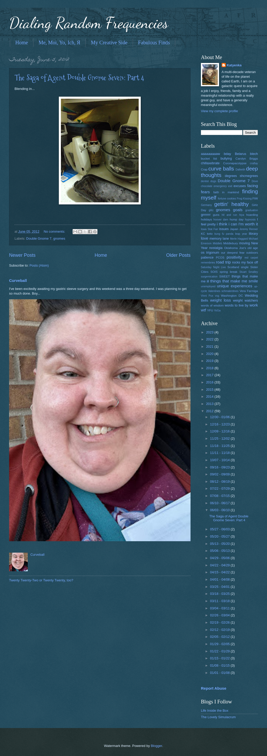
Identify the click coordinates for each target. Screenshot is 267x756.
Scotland (233, 267)
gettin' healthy (231, 204)
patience (207, 257)
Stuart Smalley (248, 271)
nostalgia (216, 248)
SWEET (224, 276)
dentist (205, 181)
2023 (210, 332)
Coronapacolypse (235, 163)
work (253, 305)
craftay (254, 163)
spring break (228, 271)
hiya (241, 214)
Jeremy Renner (248, 229)
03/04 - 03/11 (220, 608)
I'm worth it (248, 224)
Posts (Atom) (39, 265)
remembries (208, 262)
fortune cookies (227, 198)
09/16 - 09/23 (220, 467)
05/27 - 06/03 (220, 529)
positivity (234, 257)
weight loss (220, 300)
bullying (226, 158)
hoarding (252, 214)
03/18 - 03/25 (220, 594)
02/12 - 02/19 (220, 630)
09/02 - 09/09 (220, 474)
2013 (210, 404)
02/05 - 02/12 (220, 637)
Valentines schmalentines (223, 291)
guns (216, 214)
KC (203, 233)
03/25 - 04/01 (220, 587)
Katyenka (234, 65)
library (253, 234)
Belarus (240, 154)
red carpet (251, 257)
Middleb (217, 243)
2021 (210, 346)
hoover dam (220, 219)
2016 (210, 382)
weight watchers (245, 300)
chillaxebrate (210, 163)
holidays (206, 219)
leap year (241, 233)
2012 (210, 411)
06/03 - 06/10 (220, 510)
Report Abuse (213, 688)
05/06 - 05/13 (220, 551)
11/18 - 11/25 (220, 446)
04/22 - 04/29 (220, 565)
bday (227, 154)
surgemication (209, 276)
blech (254, 154)
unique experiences (234, 286)
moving (244, 243)
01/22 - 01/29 (220, 651)
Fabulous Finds (154, 42)
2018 (210, 368)
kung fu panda (223, 233)
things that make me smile (234, 281)
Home (21, 42)
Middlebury (230, 243)
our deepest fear (232, 252)
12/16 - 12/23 (220, 424)
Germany (206, 205)
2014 (210, 396)
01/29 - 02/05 (220, 644)
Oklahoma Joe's (235, 247)
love (204, 238)
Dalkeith (240, 169)
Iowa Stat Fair (209, 229)
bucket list (209, 158)
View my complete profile (219, 111)
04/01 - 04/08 (220, 579)
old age (253, 247)
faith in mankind (226, 192)
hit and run (229, 214)
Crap (204, 169)
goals (238, 210)
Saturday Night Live (213, 267)
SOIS (214, 271)
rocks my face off (245, 262)
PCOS (220, 257)
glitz (211, 210)
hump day (237, 219)
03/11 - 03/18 (220, 601)
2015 (210, 389)
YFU (210, 310)
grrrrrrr (205, 215)
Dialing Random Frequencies (88, 22)
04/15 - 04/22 (220, 572)
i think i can (227, 224)
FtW (255, 198)
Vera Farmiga (249, 291)
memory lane (219, 238)
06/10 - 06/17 (220, 503)
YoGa (217, 310)
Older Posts (178, 255)
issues (224, 229)
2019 (210, 361)
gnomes (59, 238)
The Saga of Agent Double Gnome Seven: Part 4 (79, 77)
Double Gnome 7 (38, 238)
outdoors (252, 252)
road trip (223, 262)
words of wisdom (212, 305)
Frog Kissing (244, 198)
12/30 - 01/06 (220, 417)
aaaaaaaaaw (210, 154)
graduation (251, 210)
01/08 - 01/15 (220, 665)
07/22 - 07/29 (220, 488)
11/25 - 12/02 (220, 438)
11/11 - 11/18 (220, 453)
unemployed (208, 286)
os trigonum (210, 252)
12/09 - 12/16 (220, 431)
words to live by (236, 305)
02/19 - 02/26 (220, 622)
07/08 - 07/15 (220, 496)
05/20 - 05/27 (220, 536)
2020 (210, 354)
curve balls (221, 169)
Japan (234, 229)
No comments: (55, 231)
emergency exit (223, 186)
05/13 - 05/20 (220, 544)
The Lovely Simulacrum (218, 717)
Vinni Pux (207, 295)
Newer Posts (22, 255)
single (245, 267)
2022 (210, 339)
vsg (217, 295)
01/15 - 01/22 (220, 658)
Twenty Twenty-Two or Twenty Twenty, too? (41, 580)
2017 (210, 375)
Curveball (18, 280)
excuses (240, 186)
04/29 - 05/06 (220, 558)
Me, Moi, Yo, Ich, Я (59, 42)
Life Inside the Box (214, 710)
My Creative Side (109, 42)
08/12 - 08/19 (220, 481)
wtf (203, 310)
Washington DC (232, 295)
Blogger (156, 746)
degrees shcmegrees (241, 176)
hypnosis (250, 219)
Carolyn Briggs (247, 158)
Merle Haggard (239, 238)
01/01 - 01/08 (220, 673)
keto (210, 233)
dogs (213, 181)
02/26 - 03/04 (220, 615)
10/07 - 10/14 (220, 460)
